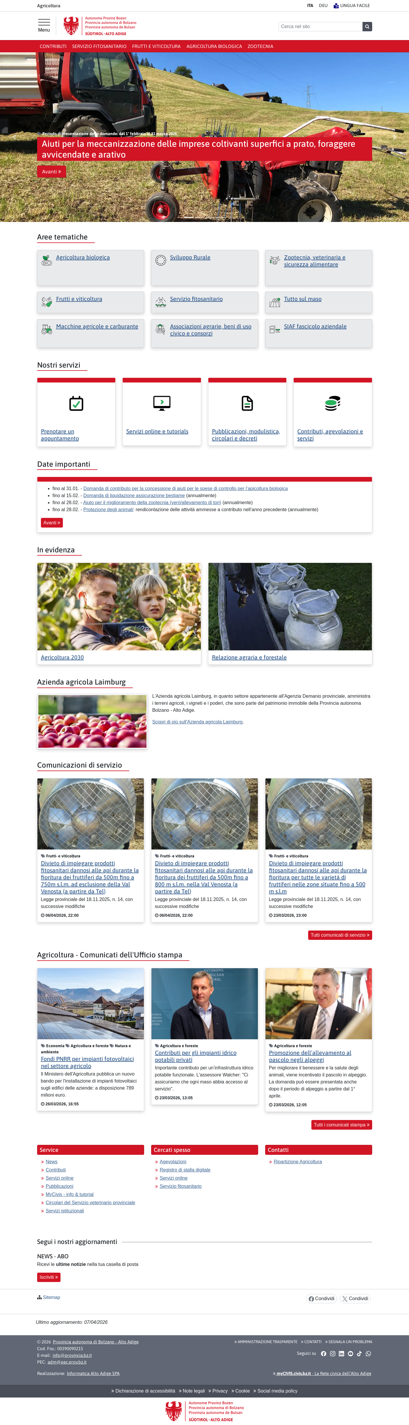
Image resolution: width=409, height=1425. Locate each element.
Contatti (311, 1341)
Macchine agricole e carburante (97, 326)
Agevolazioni (173, 1161)
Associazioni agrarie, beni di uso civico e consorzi (210, 330)
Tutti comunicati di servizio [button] (340, 935)
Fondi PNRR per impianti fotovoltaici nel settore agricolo (87, 1062)
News (52, 1161)
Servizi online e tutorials (157, 431)
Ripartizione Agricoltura (298, 1161)
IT (310, 5)
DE (323, 5)
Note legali (192, 1390)
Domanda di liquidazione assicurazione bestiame (134, 495)
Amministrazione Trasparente (265, 1341)
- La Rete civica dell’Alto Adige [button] (322, 1373)
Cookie (241, 1390)
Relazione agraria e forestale (249, 657)
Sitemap (51, 1297)
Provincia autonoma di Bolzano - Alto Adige (96, 1341)
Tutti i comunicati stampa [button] (342, 1124)
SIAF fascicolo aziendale (315, 326)
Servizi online (60, 1178)
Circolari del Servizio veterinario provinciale (90, 1202)
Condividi (321, 1299)
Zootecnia (260, 46)
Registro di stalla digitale (185, 1169)
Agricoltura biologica (214, 46)
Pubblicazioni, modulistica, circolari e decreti (246, 435)
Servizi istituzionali (65, 1210)
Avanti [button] (51, 172)
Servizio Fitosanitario (99, 46)
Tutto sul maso (303, 298)
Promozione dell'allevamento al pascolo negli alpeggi (310, 1056)
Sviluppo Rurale (190, 257)
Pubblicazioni (59, 1186)
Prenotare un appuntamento (60, 435)
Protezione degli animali (108, 509)
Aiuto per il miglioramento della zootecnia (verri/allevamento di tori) (152, 502)
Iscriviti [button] (49, 1277)
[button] (14, 137)
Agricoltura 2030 (62, 657)
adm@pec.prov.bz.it (67, 1361)
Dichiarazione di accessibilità (143, 1390)
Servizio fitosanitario (196, 298)
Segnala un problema (348, 1341)
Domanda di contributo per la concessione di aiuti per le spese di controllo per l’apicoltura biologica (185, 488)
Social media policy (275, 1390)
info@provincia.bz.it (72, 1355)
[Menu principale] (44, 26)
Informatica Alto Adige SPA (93, 1373)
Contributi (53, 46)
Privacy (218, 1390)
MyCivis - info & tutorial (70, 1194)
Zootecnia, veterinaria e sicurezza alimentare (315, 261)
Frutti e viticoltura (156, 46)
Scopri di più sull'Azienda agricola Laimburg (197, 721)
